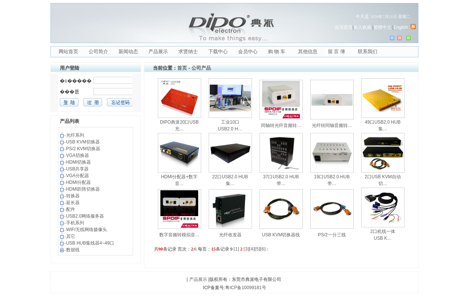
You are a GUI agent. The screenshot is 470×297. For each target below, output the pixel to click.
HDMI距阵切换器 (83, 189)
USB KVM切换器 (83, 142)
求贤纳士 (188, 51)
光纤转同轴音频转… (332, 125)
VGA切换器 (78, 155)
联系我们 (367, 51)
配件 (71, 209)
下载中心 (218, 51)
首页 (182, 68)
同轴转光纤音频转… (281, 125)
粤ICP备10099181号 (245, 287)
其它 (71, 236)
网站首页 (68, 51)
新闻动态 (128, 51)
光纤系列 (75, 135)
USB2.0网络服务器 (85, 216)
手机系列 (75, 222)
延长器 (73, 202)
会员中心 (248, 51)
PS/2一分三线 (331, 234)
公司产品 (201, 68)
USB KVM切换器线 (281, 234)
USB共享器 (78, 169)
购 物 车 (276, 51)
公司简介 (98, 51)
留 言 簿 (336, 51)
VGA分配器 (78, 175)
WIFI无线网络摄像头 (87, 229)
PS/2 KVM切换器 (84, 148)
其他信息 (307, 51)
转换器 (73, 195)
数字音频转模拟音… (179, 234)
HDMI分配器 (79, 182)
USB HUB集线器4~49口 (91, 243)
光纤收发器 (230, 234)
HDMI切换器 (79, 162)
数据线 (73, 249)
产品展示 (158, 51)
